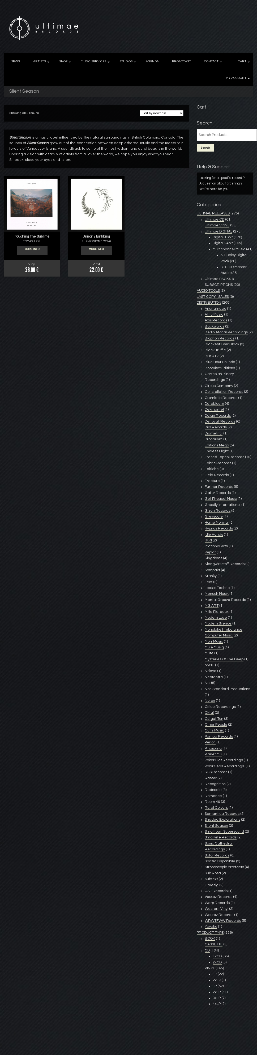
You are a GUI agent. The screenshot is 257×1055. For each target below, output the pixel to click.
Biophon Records (219, 338)
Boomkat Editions (220, 368)
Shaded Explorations (222, 819)
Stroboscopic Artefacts (224, 867)
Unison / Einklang (96, 236)
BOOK (210, 938)
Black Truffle (215, 350)
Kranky (211, 576)
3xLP (217, 998)
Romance (213, 796)
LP (215, 986)
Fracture (212, 481)
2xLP (217, 992)
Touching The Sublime (32, 236)
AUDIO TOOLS (208, 290)
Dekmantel (214, 409)
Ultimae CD (214, 219)
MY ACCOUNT (236, 78)
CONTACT (211, 61)
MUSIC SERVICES (93, 61)
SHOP (63, 61)
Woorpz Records (219, 915)
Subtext (211, 879)
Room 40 (212, 802)
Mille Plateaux (217, 612)
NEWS (15, 61)
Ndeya (210, 671)
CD (207, 950)
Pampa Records (219, 736)
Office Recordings (220, 707)
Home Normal (217, 522)
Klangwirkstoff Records (225, 564)
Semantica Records (222, 814)
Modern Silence (218, 623)
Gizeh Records (217, 511)
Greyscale (214, 516)
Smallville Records (221, 837)
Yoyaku (211, 926)
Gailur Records (218, 493)
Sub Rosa (213, 873)
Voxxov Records (218, 897)
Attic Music (214, 314)
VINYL (210, 968)
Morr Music (214, 641)
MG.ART (212, 606)
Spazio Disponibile (220, 861)
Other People (216, 724)
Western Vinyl (216, 909)
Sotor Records (217, 855)
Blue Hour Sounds (220, 362)
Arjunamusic (215, 309)
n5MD (209, 665)
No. (207, 683)
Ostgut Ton (214, 719)
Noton (210, 701)
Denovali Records (220, 421)
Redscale (213, 790)
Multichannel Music (229, 249)
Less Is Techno (217, 588)
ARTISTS (39, 61)
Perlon (210, 742)
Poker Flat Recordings (224, 760)
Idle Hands (214, 534)
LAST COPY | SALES (213, 297)
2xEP (217, 980)
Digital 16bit (223, 237)
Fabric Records (218, 463)
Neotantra (214, 677)
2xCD (217, 962)
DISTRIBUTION (209, 302)
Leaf (208, 582)
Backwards (214, 326)
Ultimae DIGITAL (218, 231)
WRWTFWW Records (223, 921)
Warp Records (217, 903)
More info (32, 250)
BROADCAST (181, 61)
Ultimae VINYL (217, 225)
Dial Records (216, 427)
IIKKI (208, 540)
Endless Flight (217, 451)
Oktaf (209, 712)
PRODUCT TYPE (210, 933)
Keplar (210, 552)
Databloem (214, 404)
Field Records (217, 475)
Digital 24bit (223, 243)
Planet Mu (213, 754)
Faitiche (212, 469)
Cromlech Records (221, 398)
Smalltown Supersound (224, 831)
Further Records (219, 487)
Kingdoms (213, 558)
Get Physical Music (221, 499)
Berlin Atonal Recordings (226, 332)
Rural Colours (216, 807)
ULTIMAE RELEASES (213, 213)
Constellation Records (224, 392)
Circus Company (219, 386)
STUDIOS (125, 61)
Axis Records (216, 320)
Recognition (215, 784)
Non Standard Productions (227, 689)
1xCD (217, 956)
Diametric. (213, 433)
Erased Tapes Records (224, 457)
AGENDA (152, 61)
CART (242, 61)
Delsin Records (218, 415)
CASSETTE (213, 944)
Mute (209, 653)
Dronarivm (213, 439)
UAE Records (216, 891)
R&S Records (216, 772)
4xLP (217, 1004)
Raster (211, 778)
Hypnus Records (219, 528)
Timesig (212, 885)
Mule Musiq (214, 647)
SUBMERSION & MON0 (96, 241)
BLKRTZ (212, 356)
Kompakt (212, 570)
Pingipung (213, 748)
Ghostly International (223, 505)
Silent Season (216, 826)
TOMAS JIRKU (32, 241)
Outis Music (214, 730)
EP (215, 974)
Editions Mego (217, 445)
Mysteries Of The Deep (224, 659)
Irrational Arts (216, 546)
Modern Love (216, 617)
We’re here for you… (215, 189)
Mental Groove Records (225, 600)
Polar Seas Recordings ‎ (225, 766)
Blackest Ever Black (222, 344)
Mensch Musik (217, 594)
